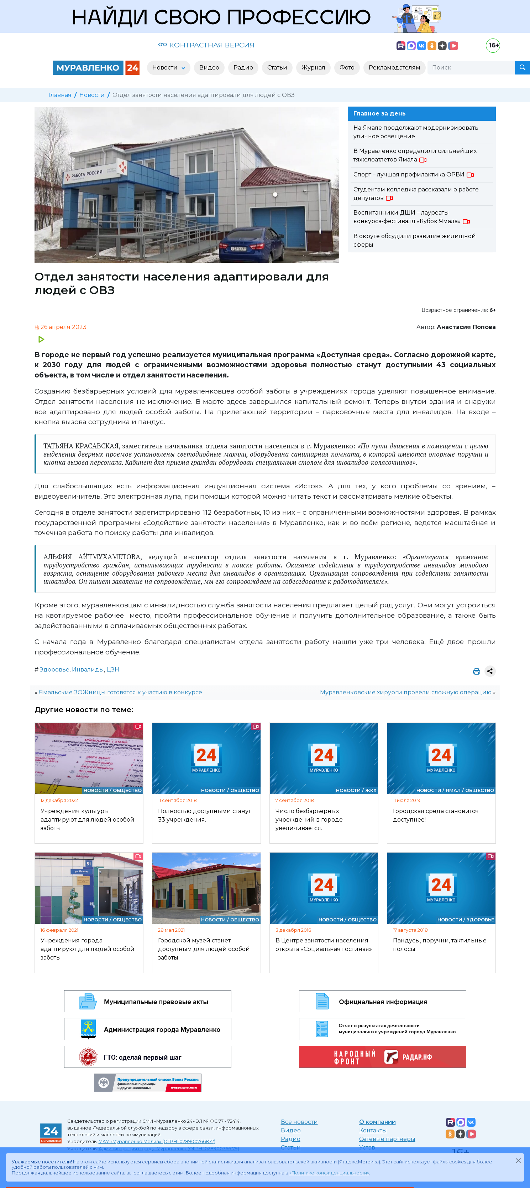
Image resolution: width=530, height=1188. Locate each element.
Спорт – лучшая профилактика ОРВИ (413, 174)
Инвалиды (88, 669)
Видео (291, 1130)
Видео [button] (209, 67)
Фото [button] (347, 67)
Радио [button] (243, 67)
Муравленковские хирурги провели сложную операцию (406, 692)
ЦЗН (112, 669)
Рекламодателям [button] (394, 67)
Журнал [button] (313, 67)
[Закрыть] (518, 1160)
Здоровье (54, 669)
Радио (290, 1139)
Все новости (299, 1121)
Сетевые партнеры (387, 1139)
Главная (60, 95)
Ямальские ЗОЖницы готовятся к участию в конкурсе (120, 692)
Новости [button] (165, 67)
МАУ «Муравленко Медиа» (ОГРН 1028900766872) (157, 1141)
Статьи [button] (277, 67)
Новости (92, 95)
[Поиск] (471, 67)
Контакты (373, 1130)
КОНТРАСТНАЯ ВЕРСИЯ (206, 45)
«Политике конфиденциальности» (329, 1173)
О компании (377, 1121)
